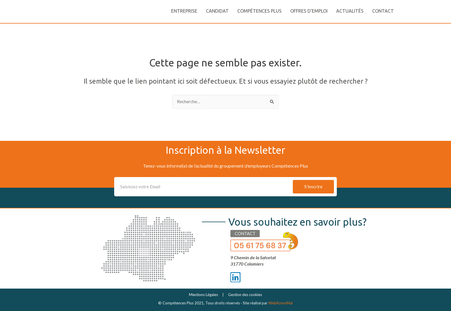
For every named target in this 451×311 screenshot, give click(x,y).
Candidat (217, 11)
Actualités (350, 11)
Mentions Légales (203, 294)
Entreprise (184, 11)
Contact (383, 11)
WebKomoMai (280, 303)
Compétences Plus (259, 11)
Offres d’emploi (309, 11)
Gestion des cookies (245, 294)
